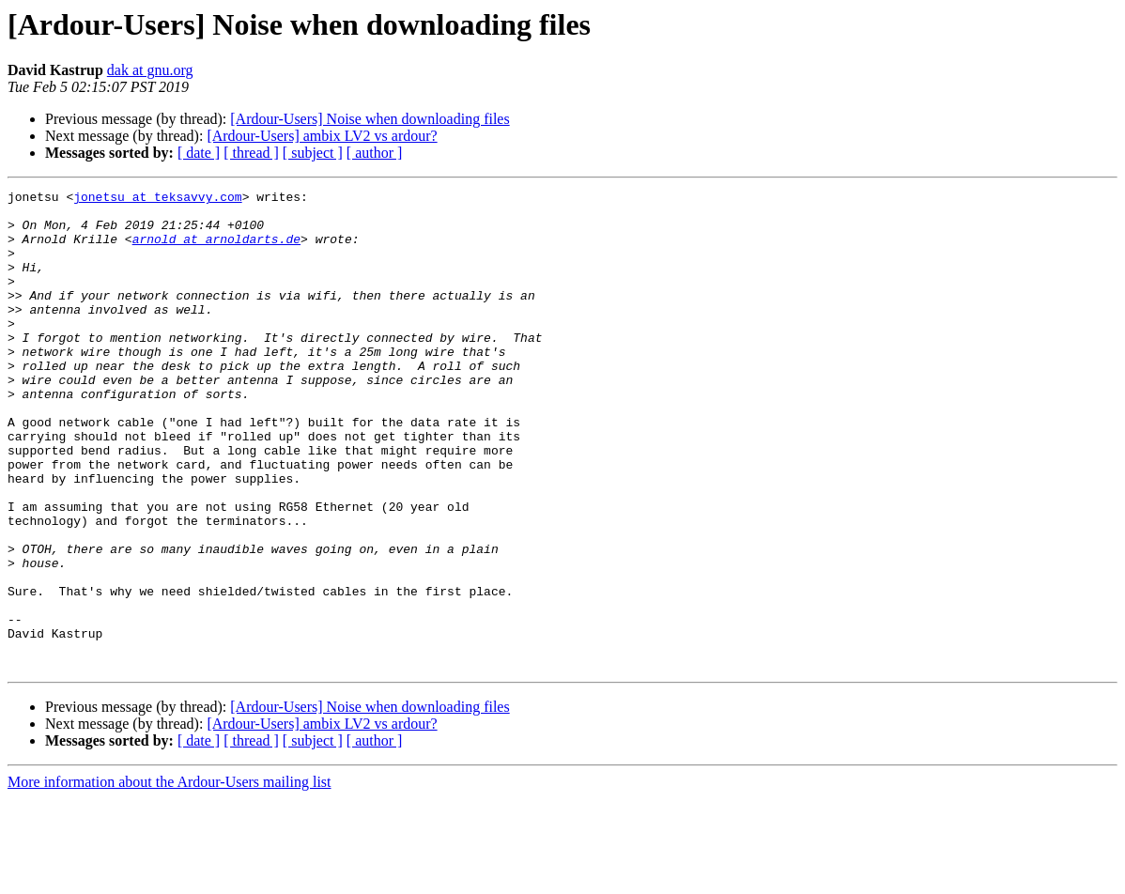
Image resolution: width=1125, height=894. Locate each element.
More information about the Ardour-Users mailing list (169, 878)
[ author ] (375, 153)
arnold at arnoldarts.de (216, 249)
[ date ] (198, 153)
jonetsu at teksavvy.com (157, 199)
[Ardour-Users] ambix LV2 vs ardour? (322, 136)
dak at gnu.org (150, 70)
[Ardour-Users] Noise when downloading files (369, 119)
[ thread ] (251, 153)
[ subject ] (313, 153)
